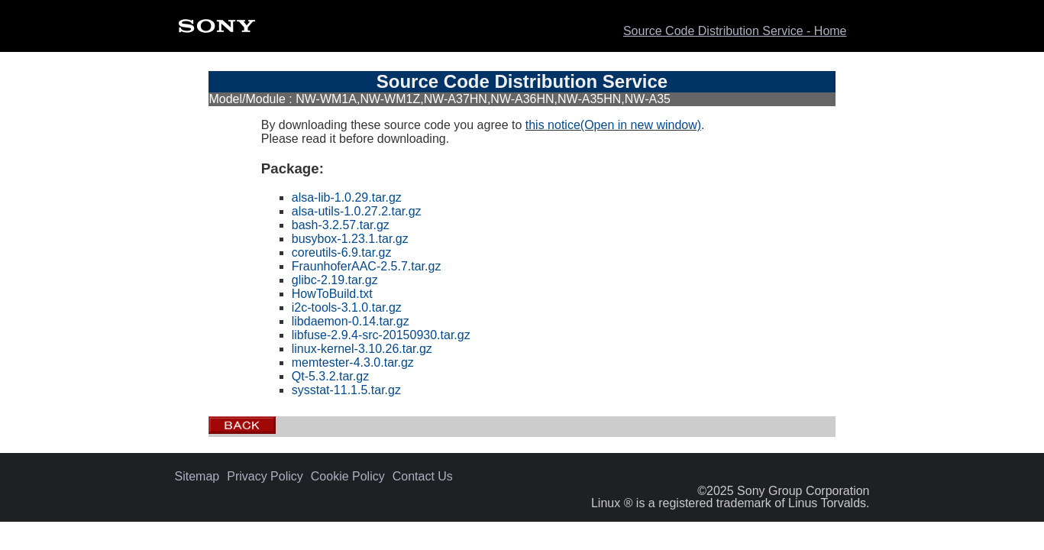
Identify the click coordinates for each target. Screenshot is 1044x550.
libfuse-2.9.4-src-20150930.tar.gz (381, 334)
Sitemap (197, 477)
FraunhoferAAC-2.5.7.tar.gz (366, 266)
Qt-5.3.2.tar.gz (330, 376)
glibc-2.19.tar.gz (335, 279)
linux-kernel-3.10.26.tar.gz (362, 348)
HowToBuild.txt (332, 293)
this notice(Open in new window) (613, 124)
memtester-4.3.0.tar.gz (353, 362)
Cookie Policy (348, 477)
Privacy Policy (265, 477)
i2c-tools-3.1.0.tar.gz (347, 307)
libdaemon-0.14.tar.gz (350, 321)
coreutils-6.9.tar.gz (342, 252)
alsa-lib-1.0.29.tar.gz (347, 197)
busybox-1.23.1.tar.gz (350, 238)
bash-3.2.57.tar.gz (340, 224)
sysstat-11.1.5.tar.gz (346, 389)
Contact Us (423, 477)
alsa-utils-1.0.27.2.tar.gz (357, 211)
